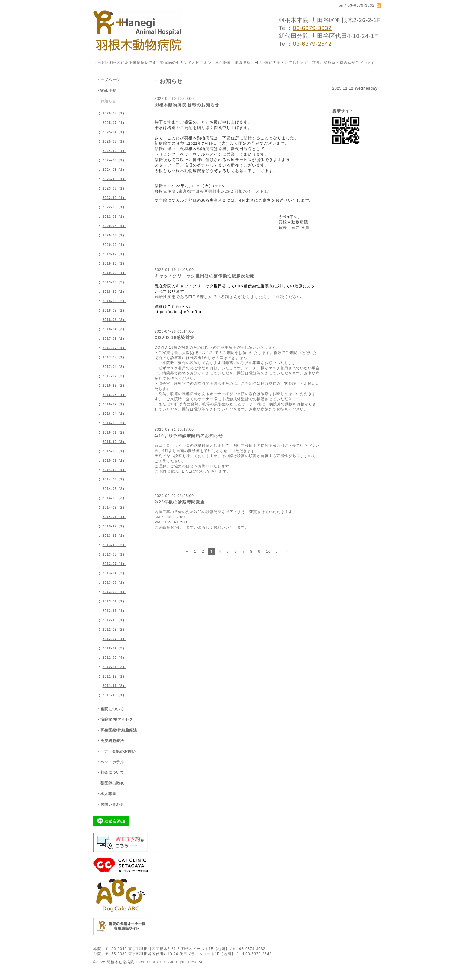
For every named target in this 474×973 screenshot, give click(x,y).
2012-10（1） (114, 620)
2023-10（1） (114, 179)
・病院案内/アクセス (114, 719)
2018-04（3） (114, 329)
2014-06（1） (114, 479)
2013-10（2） (114, 545)
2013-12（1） (114, 526)
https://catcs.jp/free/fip (178, 311)
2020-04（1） (114, 226)
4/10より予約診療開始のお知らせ (189, 435)
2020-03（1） (114, 235)
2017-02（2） (114, 376)
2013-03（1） (114, 582)
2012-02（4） (114, 657)
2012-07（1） (114, 639)
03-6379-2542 (312, 44)
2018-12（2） (114, 291)
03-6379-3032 (312, 28)
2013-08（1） (114, 554)
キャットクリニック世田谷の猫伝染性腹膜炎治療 (204, 275)
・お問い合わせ (110, 804)
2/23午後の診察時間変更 (180, 502)
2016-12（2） (114, 385)
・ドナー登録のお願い (116, 751)
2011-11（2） (114, 686)
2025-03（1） (114, 141)
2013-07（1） (114, 564)
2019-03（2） (114, 282)
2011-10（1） (114, 695)
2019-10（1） (114, 263)
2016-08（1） (114, 395)
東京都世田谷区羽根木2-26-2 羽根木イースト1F (223, 191)
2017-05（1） (114, 357)
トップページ (108, 80)
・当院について (110, 709)
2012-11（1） (114, 610)
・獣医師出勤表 (110, 783)
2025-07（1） (114, 122)
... (278, 551)
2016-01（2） (114, 432)
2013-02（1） (114, 592)
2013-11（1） (114, 535)
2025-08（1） (114, 113)
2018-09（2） (114, 301)
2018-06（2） (114, 320)
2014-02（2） (114, 507)
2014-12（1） (114, 470)
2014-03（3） (114, 498)
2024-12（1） (114, 151)
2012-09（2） (114, 629)
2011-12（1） (114, 676)
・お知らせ (106, 101)
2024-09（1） (114, 160)
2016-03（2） (114, 423)
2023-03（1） (114, 188)
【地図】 (221, 949)
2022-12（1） (114, 198)
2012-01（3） (114, 667)
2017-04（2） (114, 366)
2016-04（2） (114, 413)
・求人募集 (106, 794)
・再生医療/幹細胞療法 (116, 730)
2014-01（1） (114, 517)
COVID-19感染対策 (175, 337)
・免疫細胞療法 (110, 741)
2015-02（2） (114, 460)
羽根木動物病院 (120, 962)
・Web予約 (106, 90)
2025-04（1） (114, 132)
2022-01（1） (114, 216)
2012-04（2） (114, 648)
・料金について (110, 772)
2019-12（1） (114, 254)
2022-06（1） (114, 207)
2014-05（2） (114, 488)
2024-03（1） (114, 169)
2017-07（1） (114, 348)
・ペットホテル (110, 762)
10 (268, 551)
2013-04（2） (114, 573)
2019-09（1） (114, 273)
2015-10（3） (114, 442)
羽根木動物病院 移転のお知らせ (187, 104)
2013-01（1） (114, 601)
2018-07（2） (114, 310)
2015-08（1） (114, 451)
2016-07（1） (114, 404)
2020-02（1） (114, 244)
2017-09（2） (114, 338)
